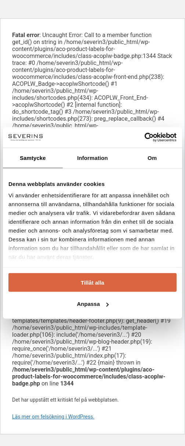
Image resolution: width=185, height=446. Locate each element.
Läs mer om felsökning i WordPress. (53, 417)
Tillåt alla (92, 282)
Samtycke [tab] (33, 157)
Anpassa (93, 304)
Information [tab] (92, 157)
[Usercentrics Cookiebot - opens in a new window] (144, 137)
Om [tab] (152, 157)
